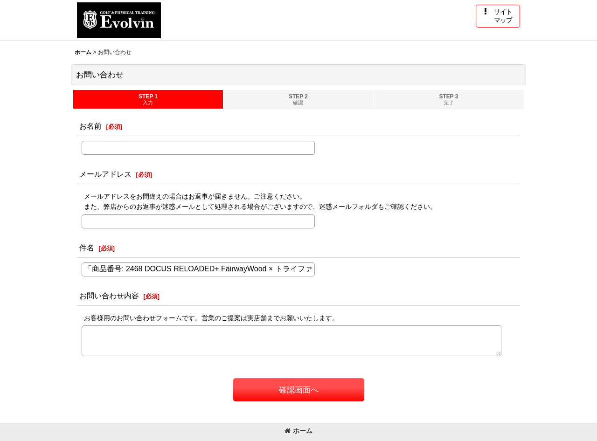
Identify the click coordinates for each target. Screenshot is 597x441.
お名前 (90, 126)
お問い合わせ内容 (109, 295)
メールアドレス (105, 174)
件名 (86, 247)
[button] (498, 16)
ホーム (298, 430)
